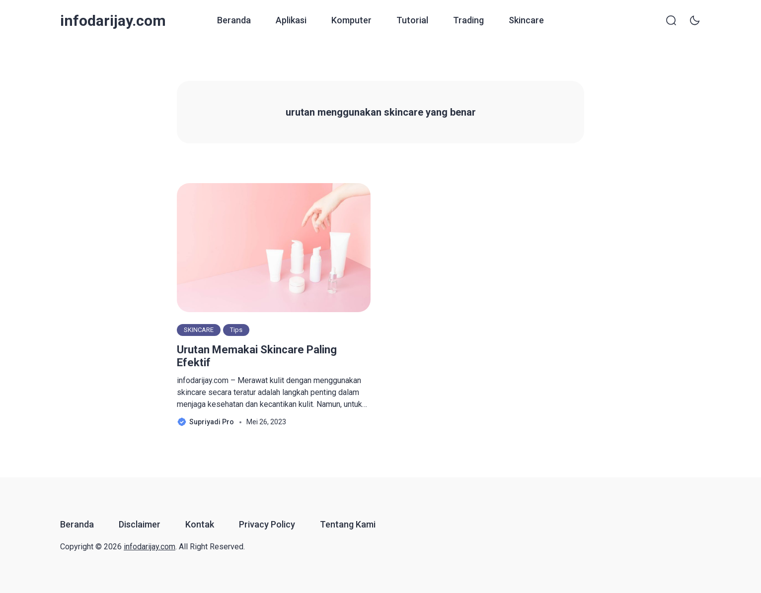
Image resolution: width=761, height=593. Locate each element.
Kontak (199, 524)
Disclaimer (139, 524)
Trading (468, 20)
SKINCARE (199, 329)
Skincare (526, 20)
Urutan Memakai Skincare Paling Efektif (257, 356)
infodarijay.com (113, 20)
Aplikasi (291, 20)
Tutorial (412, 20)
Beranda (234, 20)
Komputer (351, 20)
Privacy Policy (267, 524)
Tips (236, 329)
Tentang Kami (348, 524)
